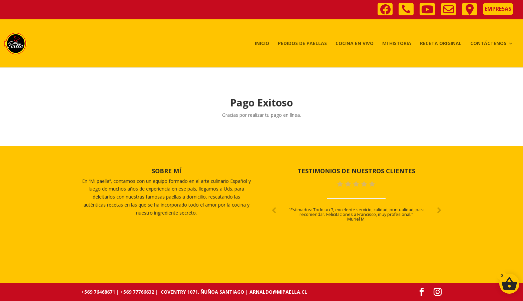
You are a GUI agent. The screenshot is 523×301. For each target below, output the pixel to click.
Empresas (498, 8)
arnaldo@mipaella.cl (278, 292)
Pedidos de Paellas (302, 43)
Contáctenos (488, 43)
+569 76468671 (98, 292)
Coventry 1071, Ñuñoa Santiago (202, 292)
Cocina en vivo (355, 43)
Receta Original (441, 43)
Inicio (262, 43)
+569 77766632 (137, 292)
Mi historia (396, 43)
